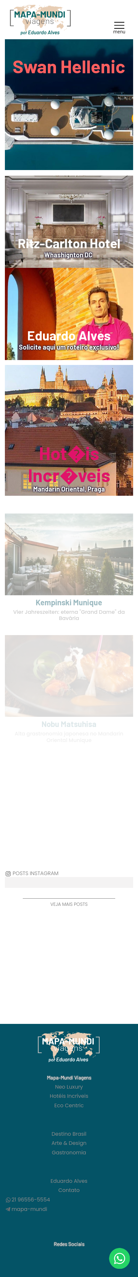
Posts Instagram (36, 873)
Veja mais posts (69, 904)
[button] (119, 27)
